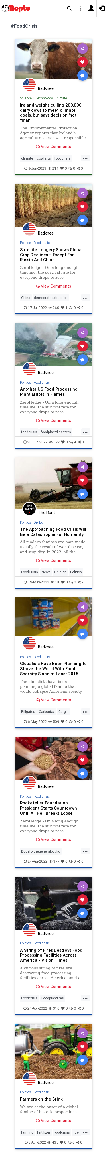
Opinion (60, 572)
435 (52, 1142)
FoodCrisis (29, 572)
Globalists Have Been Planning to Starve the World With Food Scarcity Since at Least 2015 (53, 668)
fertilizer (43, 1132)
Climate (61, 98)
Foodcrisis (29, 998)
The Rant (46, 512)
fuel (77, 1132)
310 (54, 1008)
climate (27, 158)
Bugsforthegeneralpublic (40, 851)
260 (53, 307)
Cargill (63, 711)
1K (55, 582)
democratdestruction (51, 298)
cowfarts (44, 158)
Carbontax (47, 711)
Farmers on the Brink (41, 1099)
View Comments (53, 146)
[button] (69, 9)
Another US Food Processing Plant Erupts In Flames (49, 391)
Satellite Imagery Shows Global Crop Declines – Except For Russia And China (51, 255)
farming (27, 1132)
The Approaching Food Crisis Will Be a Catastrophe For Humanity (53, 531)
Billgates (28, 711)
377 (54, 442)
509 (53, 721)
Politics (25, 243)
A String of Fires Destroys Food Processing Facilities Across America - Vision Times (51, 955)
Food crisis (41, 243)
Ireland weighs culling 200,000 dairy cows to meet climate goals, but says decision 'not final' (51, 112)
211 (53, 168)
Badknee (46, 88)
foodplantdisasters (56, 432)
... (85, 158)
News (46, 572)
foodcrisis (62, 158)
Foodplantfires (52, 998)
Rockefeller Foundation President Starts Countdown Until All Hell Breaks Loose (48, 808)
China (25, 298)
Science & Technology (36, 98)
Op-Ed (38, 522)
